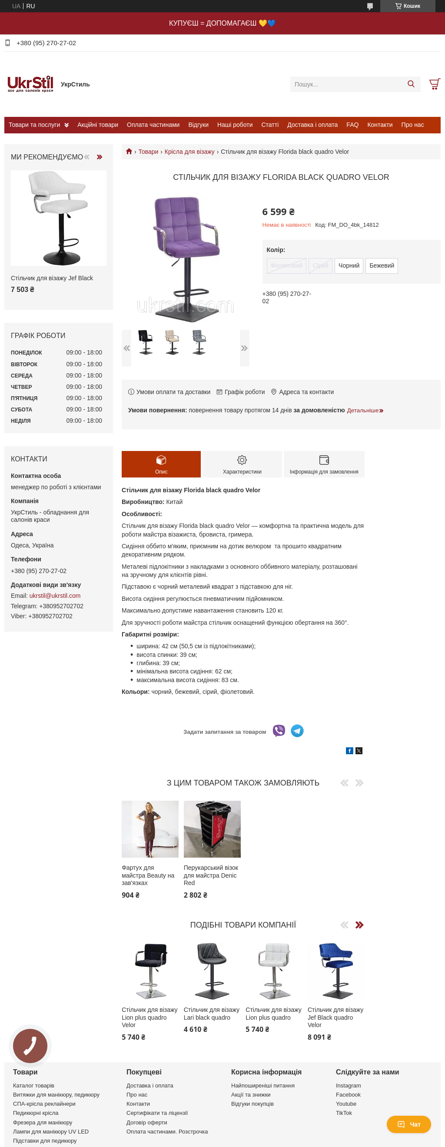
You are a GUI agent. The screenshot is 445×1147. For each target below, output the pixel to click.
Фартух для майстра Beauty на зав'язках (148, 875)
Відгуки (198, 124)
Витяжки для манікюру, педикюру (56, 1094)
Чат (409, 1124)
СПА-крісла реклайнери (44, 1104)
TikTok (344, 1113)
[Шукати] (411, 84)
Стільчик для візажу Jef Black (52, 278)
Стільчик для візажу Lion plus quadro (273, 1013)
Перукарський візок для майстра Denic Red (211, 875)
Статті (270, 124)
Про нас (413, 124)
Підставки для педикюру (45, 1140)
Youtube (346, 1104)
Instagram (348, 1085)
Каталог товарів (33, 1085)
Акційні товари (97, 124)
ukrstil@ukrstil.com (55, 595)
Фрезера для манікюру (42, 1122)
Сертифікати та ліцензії (157, 1113)
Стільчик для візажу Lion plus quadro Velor (149, 1017)
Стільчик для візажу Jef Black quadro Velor (335, 1017)
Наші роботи (234, 124)
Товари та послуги (34, 124)
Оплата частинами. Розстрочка (167, 1131)
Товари (148, 151)
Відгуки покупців (252, 1104)
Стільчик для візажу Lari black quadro (211, 1013)
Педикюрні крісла (36, 1113)
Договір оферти (146, 1122)
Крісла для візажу (190, 151)
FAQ (352, 124)
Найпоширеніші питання (263, 1085)
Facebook (348, 1094)
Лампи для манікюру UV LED (51, 1131)
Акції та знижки (251, 1094)
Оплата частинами (153, 124)
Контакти (379, 124)
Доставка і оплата (312, 124)
